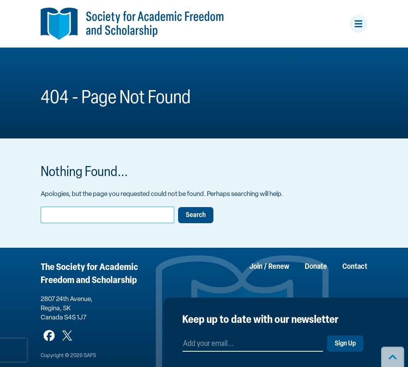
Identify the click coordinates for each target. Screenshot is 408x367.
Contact (354, 267)
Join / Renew (269, 267)
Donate (316, 267)
